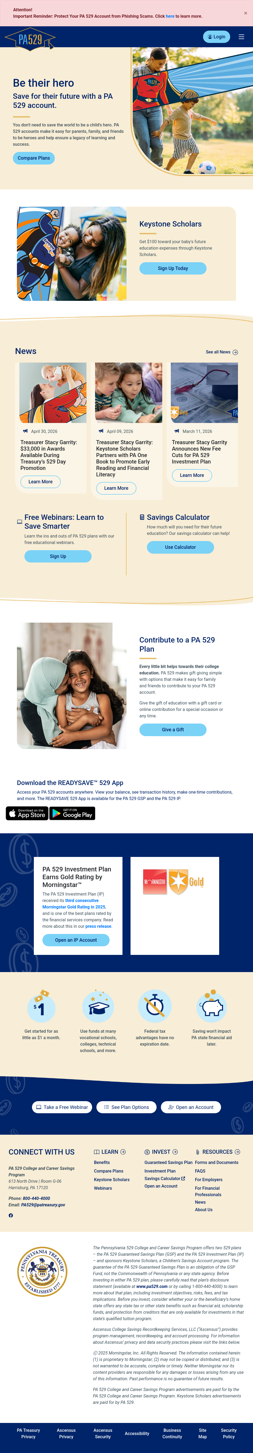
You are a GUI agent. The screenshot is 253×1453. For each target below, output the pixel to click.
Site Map (202, 1433)
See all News (222, 352)
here (170, 16)
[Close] (245, 13)
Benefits (102, 1162)
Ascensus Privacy (66, 1433)
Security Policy (229, 1433)
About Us (204, 1209)
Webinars (103, 1188)
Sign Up (58, 556)
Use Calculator (180, 547)
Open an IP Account (76, 940)
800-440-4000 (36, 1198)
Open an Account (161, 1186)
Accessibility (137, 1433)
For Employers (209, 1179)
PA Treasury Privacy (28, 1433)
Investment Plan (160, 1171)
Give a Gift (173, 729)
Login (216, 36)
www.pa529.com (152, 1286)
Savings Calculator (164, 1178)
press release (98, 926)
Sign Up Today (173, 268)
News (200, 1202)
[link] (12, 1215)
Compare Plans (34, 158)
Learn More (40, 481)
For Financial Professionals (208, 1191)
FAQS (200, 1171)
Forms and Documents (216, 1162)
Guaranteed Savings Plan (168, 1162)
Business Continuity (172, 1433)
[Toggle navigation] (241, 37)
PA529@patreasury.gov (43, 1204)
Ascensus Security (102, 1433)
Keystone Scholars (112, 1179)
